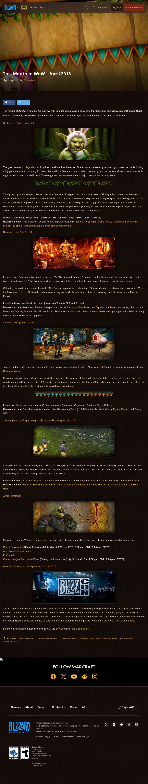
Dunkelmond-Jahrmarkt (49, 638)
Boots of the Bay (88, 484)
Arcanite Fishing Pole (68, 484)
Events (59, 629)
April (14, 638)
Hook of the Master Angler (111, 484)
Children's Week (11, 371)
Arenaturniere (126, 638)
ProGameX (9, 555)
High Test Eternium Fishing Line (39, 484)
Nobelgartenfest (27, 638)
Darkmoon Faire (109, 277)
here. (132, 620)
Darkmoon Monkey (120, 307)
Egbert (116, 409)
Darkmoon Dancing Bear (15, 311)
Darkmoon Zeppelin (94, 307)
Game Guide (82, 629)
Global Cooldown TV (13, 547)
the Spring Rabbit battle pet (26, 225)
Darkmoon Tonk (75, 307)
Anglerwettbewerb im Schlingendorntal (97, 638)
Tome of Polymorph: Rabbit (90, 221)
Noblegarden (28, 167)
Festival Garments (114, 221)
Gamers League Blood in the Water (21, 559)
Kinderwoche (69, 638)
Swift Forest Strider (43, 311)
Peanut (125, 409)
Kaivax (32, 80)
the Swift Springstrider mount (56, 225)
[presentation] (11, 7)
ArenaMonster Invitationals (16, 551)
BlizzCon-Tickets (12, 641)
